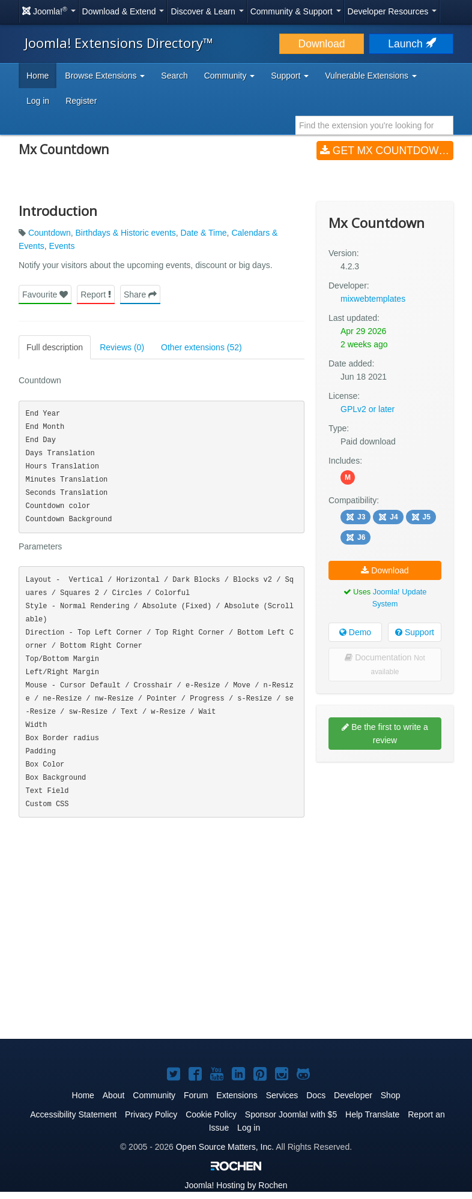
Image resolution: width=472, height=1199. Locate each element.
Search (174, 75)
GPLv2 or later (367, 409)
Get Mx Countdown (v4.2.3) (386, 151)
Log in (37, 101)
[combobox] (374, 125)
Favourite (45, 294)
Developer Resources (392, 11)
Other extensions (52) (201, 347)
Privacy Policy (151, 1114)
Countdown (49, 233)
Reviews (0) (122, 347)
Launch (411, 44)
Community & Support (295, 11)
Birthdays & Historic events (126, 233)
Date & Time (204, 233)
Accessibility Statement (73, 1114)
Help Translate (372, 1114)
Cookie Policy (211, 1114)
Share (140, 294)
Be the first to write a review (385, 733)
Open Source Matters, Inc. (225, 1147)
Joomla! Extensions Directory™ (119, 43)
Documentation (385, 664)
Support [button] (290, 75)
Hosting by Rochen (235, 1185)
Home (37, 75)
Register (81, 101)
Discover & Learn (207, 11)
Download (321, 44)
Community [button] (229, 75)
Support (414, 632)
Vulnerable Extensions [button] (371, 75)
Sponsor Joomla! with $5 (291, 1114)
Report (95, 294)
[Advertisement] (384, 849)
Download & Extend (123, 11)
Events (62, 246)
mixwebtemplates (372, 298)
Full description (54, 347)
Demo (355, 632)
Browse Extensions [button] (105, 75)
